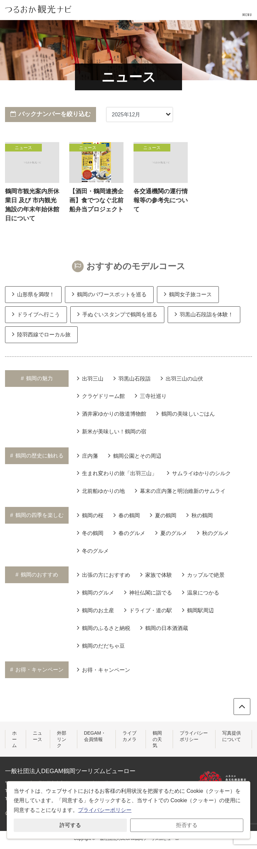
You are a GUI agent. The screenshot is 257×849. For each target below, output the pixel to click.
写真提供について (231, 736)
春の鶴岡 (126, 515)
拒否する (186, 825)
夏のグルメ (171, 532)
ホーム (14, 739)
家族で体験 (156, 574)
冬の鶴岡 (90, 532)
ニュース (37, 736)
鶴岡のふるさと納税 (103, 627)
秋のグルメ (213, 532)
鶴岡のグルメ (95, 592)
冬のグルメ (93, 550)
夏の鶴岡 (163, 515)
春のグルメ (129, 532)
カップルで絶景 (203, 574)
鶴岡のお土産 (95, 610)
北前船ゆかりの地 (101, 490)
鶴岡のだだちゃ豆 (101, 645)
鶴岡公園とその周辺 (134, 455)
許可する (70, 825)
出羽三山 (90, 378)
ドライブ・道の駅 (148, 610)
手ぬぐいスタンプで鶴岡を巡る (117, 314)
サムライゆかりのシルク (199, 472)
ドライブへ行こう (36, 314)
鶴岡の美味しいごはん (185, 413)
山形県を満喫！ (33, 294)
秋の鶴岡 (199, 515)
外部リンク (61, 739)
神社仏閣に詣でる (148, 592)
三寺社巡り (151, 395)
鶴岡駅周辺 (198, 610)
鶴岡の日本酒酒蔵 (164, 627)
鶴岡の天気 (157, 739)
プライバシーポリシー (194, 736)
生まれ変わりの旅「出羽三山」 (117, 472)
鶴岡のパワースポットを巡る (109, 294)
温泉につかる (200, 592)
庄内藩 (87, 455)
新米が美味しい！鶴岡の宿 (111, 431)
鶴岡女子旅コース (188, 294)
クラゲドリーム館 (101, 395)
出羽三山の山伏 (182, 378)
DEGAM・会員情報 (95, 736)
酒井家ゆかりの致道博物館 (111, 413)
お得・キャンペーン (103, 669)
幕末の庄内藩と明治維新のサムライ (180, 490)
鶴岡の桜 (90, 515)
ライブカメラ (129, 736)
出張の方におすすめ (103, 574)
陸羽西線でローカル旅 (41, 334)
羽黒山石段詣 (132, 378)
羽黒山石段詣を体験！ (204, 314)
